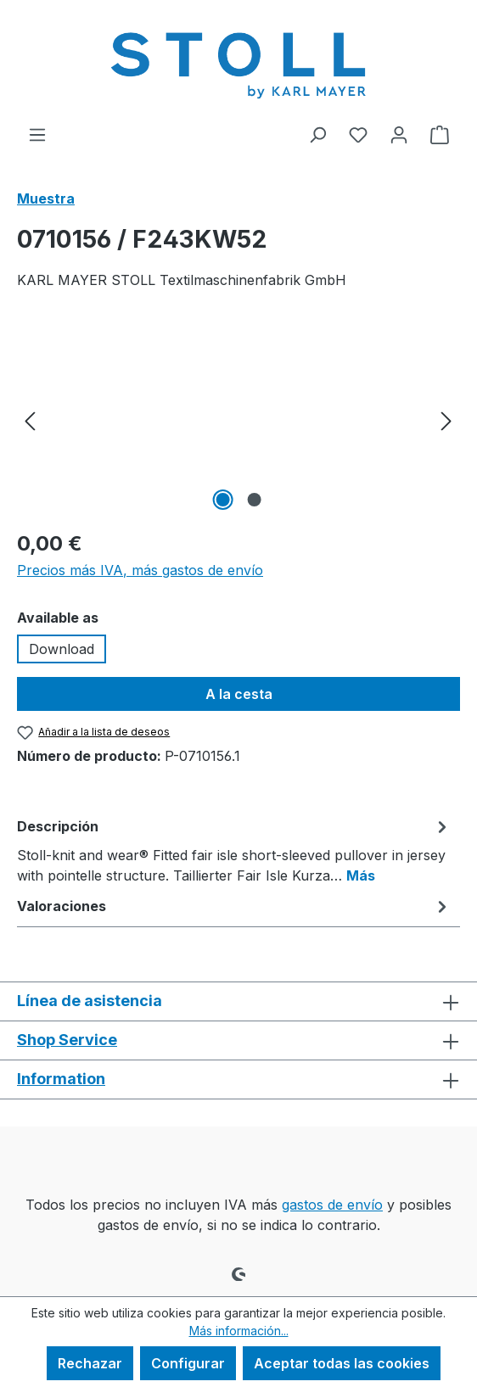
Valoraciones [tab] (234, 906)
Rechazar (90, 1363)
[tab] (234, 850)
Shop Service (67, 1040)
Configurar (188, 1363)
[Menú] (37, 134)
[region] (238, 419)
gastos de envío (332, 1204)
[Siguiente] (446, 419)
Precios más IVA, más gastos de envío (140, 570)
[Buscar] (317, 134)
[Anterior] (29, 419)
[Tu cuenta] (399, 134)
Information (61, 1079)
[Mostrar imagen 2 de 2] (254, 499)
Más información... (239, 1330)
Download (61, 648)
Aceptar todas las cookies (341, 1363)
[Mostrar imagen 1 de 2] (222, 499)
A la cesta (238, 693)
